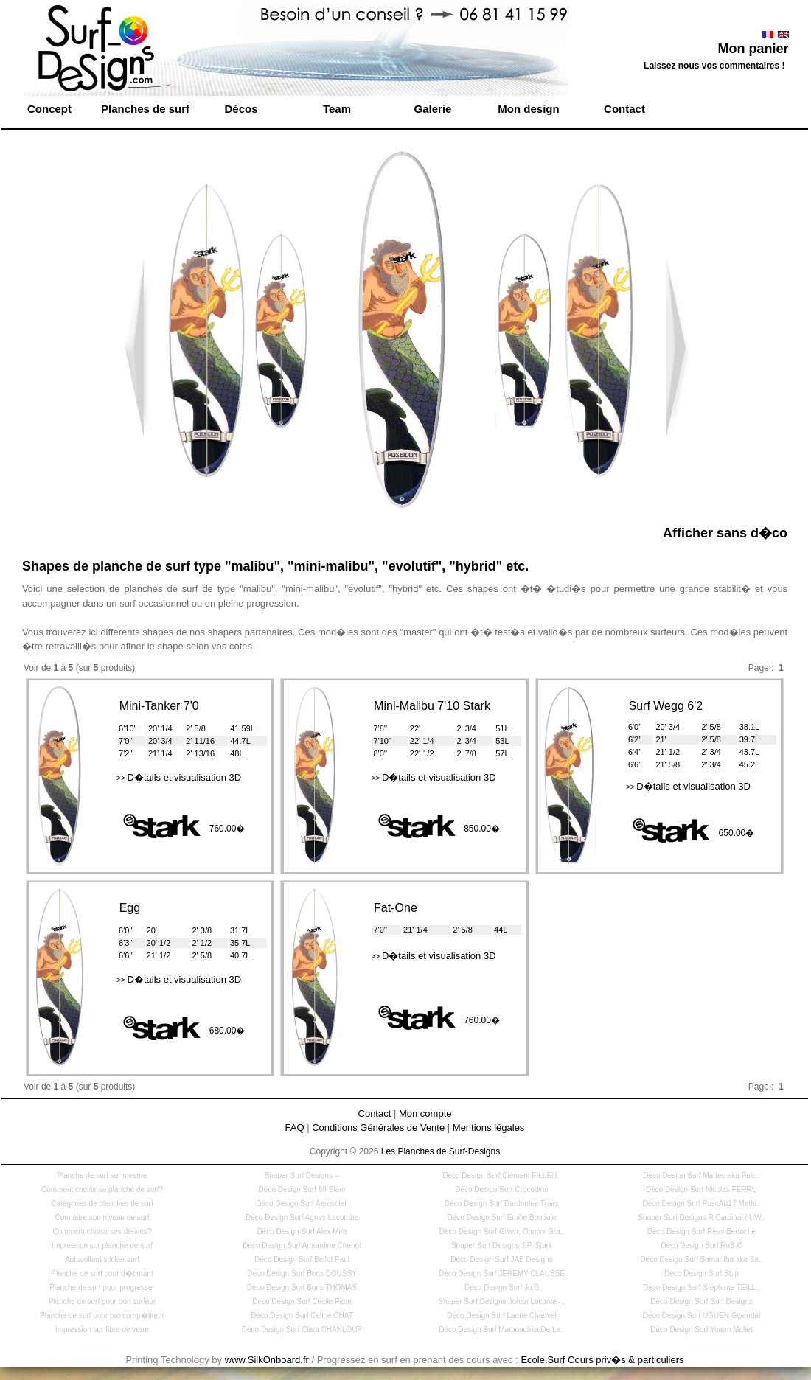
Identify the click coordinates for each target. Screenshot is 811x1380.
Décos (240, 108)
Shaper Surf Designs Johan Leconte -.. (501, 1301)
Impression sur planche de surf (102, 1245)
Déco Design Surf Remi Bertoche (701, 1231)
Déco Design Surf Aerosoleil (302, 1203)
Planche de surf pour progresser (102, 1287)
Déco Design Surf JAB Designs (501, 1259)
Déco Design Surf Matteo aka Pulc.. (701, 1175)
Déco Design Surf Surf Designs (701, 1301)
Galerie (433, 108)
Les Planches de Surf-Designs (440, 1151)
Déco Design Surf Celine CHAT (302, 1315)
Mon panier (752, 48)
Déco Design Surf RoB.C (701, 1245)
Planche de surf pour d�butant (102, 1273)
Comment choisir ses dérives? (102, 1231)
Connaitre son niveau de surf (102, 1217)
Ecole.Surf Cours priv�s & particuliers (602, 1359)
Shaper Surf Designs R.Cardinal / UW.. (701, 1217)
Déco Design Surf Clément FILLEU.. (501, 1175)
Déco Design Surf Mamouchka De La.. (502, 1329)
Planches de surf (145, 108)
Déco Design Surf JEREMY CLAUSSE (502, 1273)
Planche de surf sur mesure (102, 1175)
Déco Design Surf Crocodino (502, 1189)
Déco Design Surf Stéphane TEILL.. (701, 1287)
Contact (624, 108)
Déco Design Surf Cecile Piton (302, 1301)
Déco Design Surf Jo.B (501, 1287)
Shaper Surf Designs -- (302, 1175)
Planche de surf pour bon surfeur (102, 1301)
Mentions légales (489, 1127)
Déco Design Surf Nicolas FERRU (701, 1189)
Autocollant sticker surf (102, 1259)
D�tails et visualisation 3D (178, 777)
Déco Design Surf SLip (701, 1273)
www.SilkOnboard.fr (267, 1359)
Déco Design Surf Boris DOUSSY (302, 1273)
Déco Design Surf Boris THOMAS (302, 1287)
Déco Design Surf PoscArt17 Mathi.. (701, 1203)
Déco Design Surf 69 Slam (302, 1189)
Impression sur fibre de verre (102, 1329)
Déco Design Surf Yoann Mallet (701, 1329)
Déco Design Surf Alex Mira (302, 1231)
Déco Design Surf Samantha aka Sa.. (701, 1259)
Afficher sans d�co (725, 533)
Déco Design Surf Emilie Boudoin (502, 1217)
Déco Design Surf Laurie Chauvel (501, 1315)
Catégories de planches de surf (102, 1203)
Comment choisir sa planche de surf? (102, 1189)
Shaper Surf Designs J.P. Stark (501, 1245)
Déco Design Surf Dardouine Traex (502, 1203)
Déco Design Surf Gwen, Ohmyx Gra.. (502, 1231)
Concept (49, 108)
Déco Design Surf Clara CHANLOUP (302, 1329)
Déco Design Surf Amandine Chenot (302, 1245)
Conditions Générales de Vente (378, 1127)
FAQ (294, 1127)
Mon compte (425, 1113)
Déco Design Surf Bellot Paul (301, 1259)
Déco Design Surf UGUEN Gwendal (702, 1315)
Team (337, 108)
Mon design (528, 108)
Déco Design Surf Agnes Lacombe (302, 1217)
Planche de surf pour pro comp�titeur (102, 1315)
